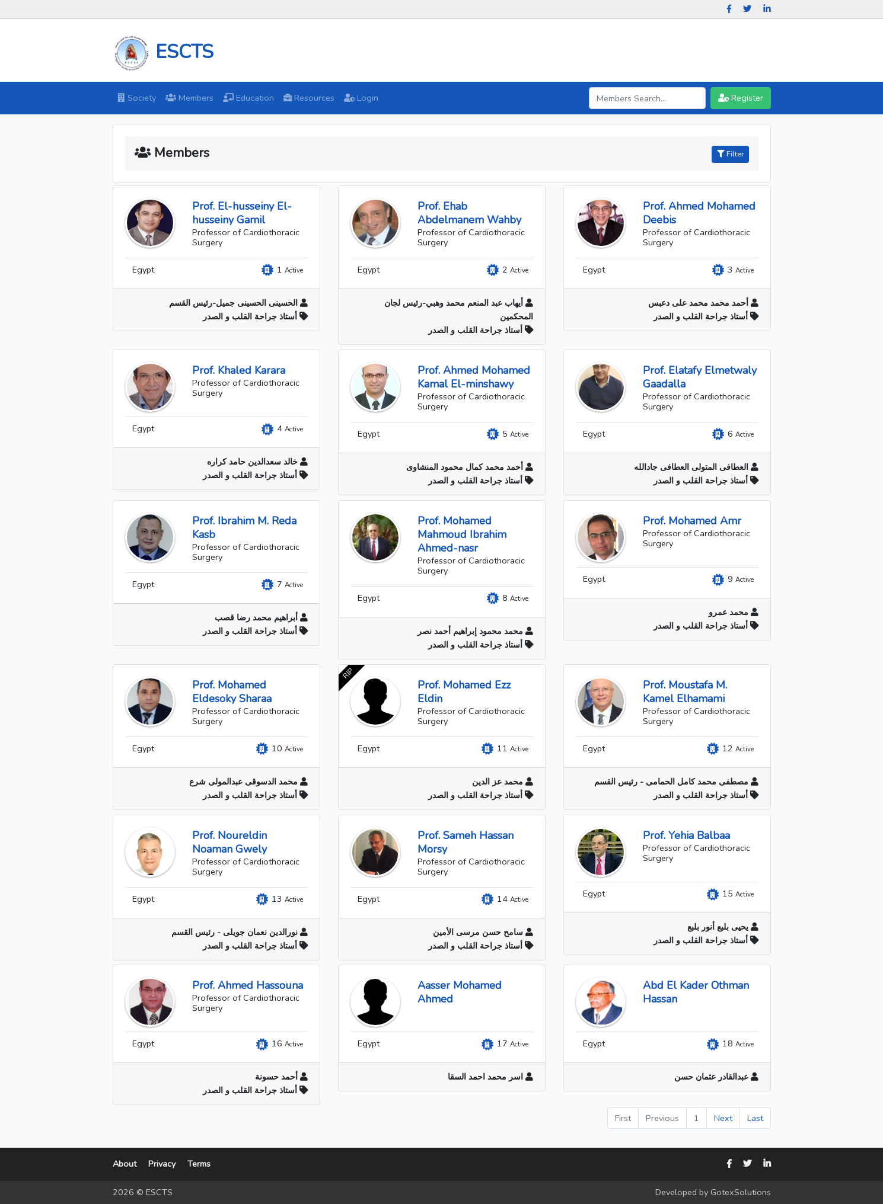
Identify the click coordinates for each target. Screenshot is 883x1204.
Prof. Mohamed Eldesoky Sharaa (231, 692)
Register (740, 98)
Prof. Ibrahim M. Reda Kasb (244, 528)
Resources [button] (311, 97)
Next (723, 1118)
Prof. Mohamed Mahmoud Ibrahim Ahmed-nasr (461, 534)
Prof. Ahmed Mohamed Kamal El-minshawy (473, 377)
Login (361, 98)
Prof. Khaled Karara (238, 370)
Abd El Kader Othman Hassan (695, 992)
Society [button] (139, 97)
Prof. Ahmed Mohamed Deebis (698, 213)
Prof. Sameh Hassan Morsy (465, 842)
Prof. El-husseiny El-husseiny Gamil (241, 213)
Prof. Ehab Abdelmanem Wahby (469, 213)
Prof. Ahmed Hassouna (247, 985)
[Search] (647, 98)
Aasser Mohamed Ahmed (459, 992)
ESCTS (163, 52)
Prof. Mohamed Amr (691, 521)
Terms (199, 1164)
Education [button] (251, 97)
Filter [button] (730, 154)
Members (191, 97)
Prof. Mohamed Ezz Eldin (463, 692)
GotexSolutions (740, 1192)
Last (755, 1118)
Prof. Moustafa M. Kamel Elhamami (684, 692)
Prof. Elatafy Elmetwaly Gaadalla (699, 377)
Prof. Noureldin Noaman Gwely (229, 842)
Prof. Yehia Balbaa (685, 835)
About (124, 1164)
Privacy (162, 1164)
